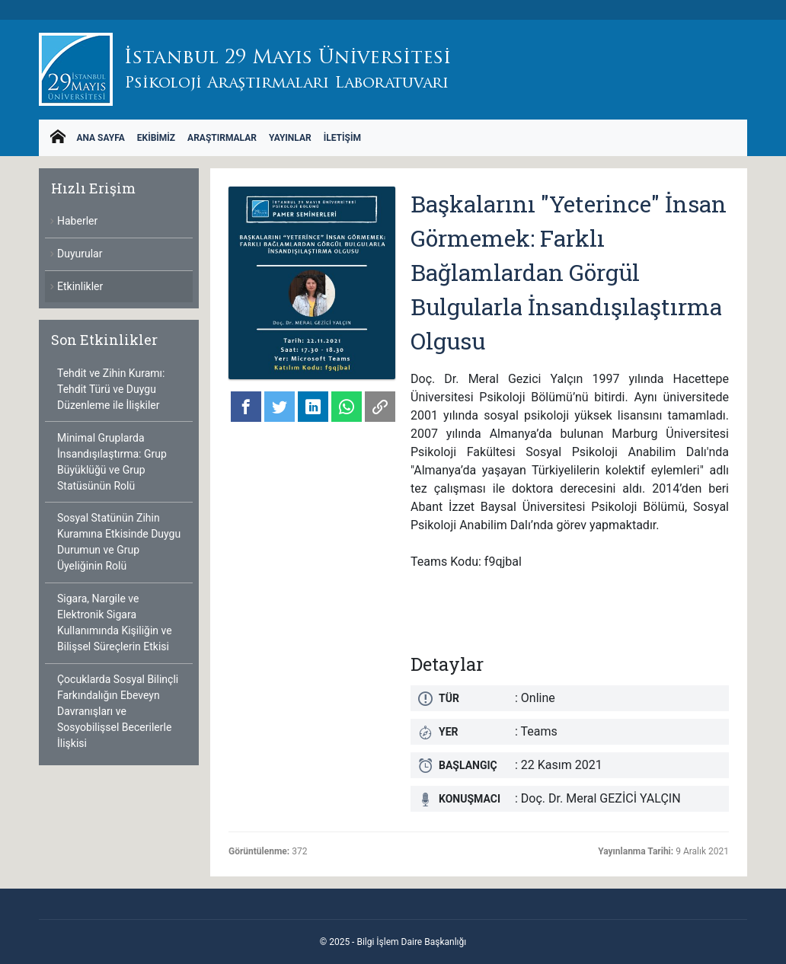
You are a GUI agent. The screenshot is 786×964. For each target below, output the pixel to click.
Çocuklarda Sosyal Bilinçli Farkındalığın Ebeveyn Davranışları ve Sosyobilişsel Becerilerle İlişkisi (117, 711)
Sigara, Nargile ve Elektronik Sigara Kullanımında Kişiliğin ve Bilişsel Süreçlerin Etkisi (114, 622)
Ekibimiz (156, 137)
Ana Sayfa (100, 137)
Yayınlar (290, 137)
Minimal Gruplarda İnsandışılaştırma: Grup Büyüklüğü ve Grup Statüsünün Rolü (112, 462)
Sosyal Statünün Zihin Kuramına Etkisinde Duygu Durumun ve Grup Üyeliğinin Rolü (119, 542)
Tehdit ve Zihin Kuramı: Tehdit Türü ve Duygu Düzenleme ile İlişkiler (111, 389)
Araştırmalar (222, 137)
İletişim (342, 137)
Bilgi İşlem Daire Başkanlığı (411, 942)
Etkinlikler (80, 286)
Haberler (77, 221)
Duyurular (79, 253)
